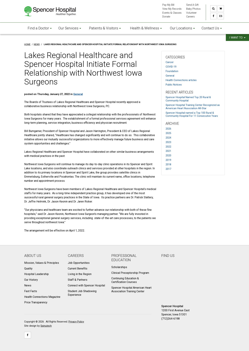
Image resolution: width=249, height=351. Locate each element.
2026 (168, 128)
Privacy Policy (76, 321)
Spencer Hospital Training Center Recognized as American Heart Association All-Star (193, 107)
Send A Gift (192, 4)
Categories (175, 57)
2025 (168, 133)
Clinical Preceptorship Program (130, 272)
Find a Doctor (40, 28)
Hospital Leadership (36, 274)
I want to (237, 37)
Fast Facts (30, 291)
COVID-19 (171, 66)
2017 (168, 169)
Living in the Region (79, 274)
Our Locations (182, 28)
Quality (28, 268)
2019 (168, 160)
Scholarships (119, 267)
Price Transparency (35, 302)
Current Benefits (77, 268)
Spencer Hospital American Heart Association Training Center (131, 289)
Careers (190, 16)
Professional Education (124, 258)
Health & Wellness (146, 28)
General (170, 75)
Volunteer (191, 12)
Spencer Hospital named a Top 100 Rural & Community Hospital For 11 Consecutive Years (192, 114)
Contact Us (211, 28)
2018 (168, 164)
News (27, 285)
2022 (168, 146)
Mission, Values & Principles (41, 262)
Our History (31, 279)
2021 (168, 151)
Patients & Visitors (105, 28)
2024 (168, 137)
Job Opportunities (79, 262)
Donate (166, 16)
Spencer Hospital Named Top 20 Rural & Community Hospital (188, 99)
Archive (172, 124)
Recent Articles (179, 92)
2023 (168, 142)
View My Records (172, 8)
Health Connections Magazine (42, 296)
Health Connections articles (181, 80)
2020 (168, 155)
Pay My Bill (168, 4)
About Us (32, 256)
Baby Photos (193, 8)
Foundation (172, 71)
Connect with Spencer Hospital (86, 285)
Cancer (170, 62)
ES (220, 16)
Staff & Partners (77, 279)
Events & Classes (172, 12)
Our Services (69, 28)
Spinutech (46, 325)
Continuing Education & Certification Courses (125, 280)
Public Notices (174, 84)
